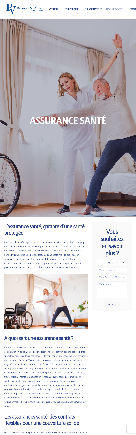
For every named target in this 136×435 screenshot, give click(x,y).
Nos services (116, 9)
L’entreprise (71, 9)
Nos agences (93, 9)
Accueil (54, 9)
